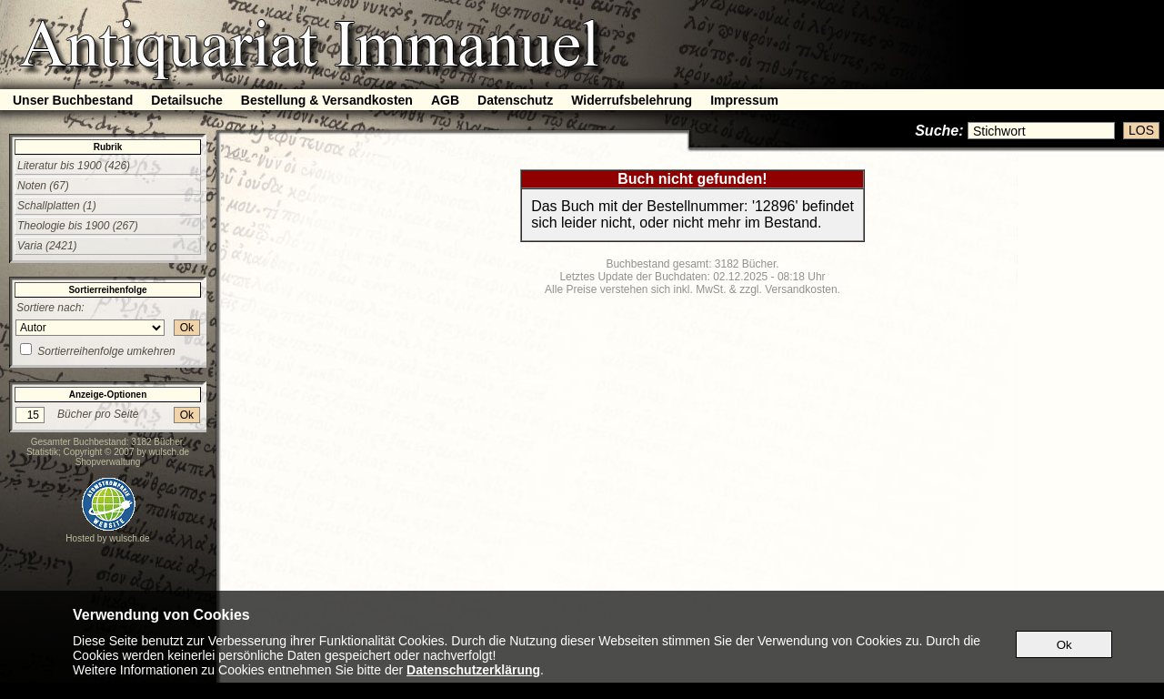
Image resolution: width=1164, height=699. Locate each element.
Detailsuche (187, 100)
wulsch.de (169, 452)
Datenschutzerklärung (473, 670)
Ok (187, 327)
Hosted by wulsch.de (107, 538)
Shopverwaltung (108, 462)
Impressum (744, 100)
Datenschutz (515, 100)
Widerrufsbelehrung (631, 100)
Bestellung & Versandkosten (327, 100)
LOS (1141, 130)
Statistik (42, 452)
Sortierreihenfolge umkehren (106, 351)
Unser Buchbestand (73, 100)
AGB (445, 100)
